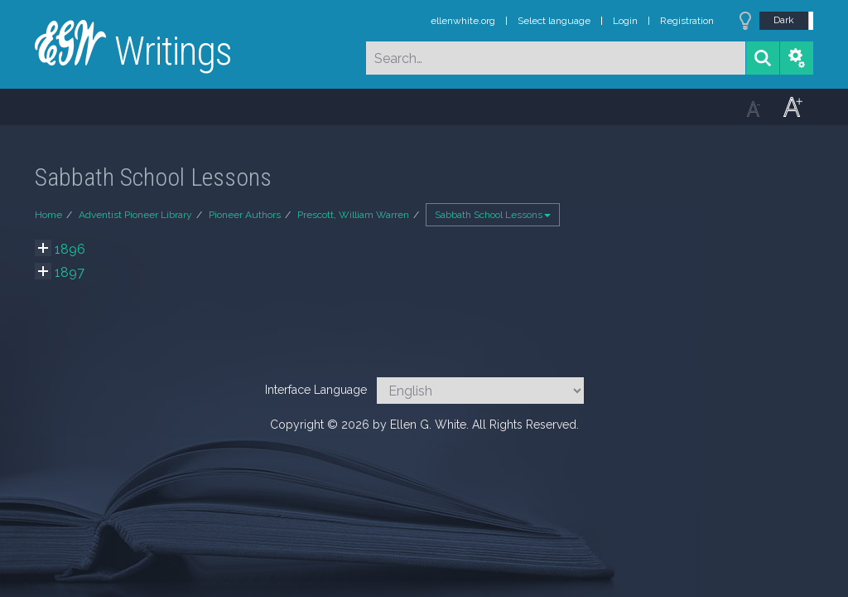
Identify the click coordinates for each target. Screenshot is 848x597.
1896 (70, 249)
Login (625, 21)
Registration (687, 21)
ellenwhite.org (463, 21)
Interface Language (316, 389)
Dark (783, 20)
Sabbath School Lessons (493, 215)
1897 (69, 272)
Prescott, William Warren (353, 215)
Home (48, 215)
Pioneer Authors (245, 215)
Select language (554, 21)
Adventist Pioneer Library (135, 215)
